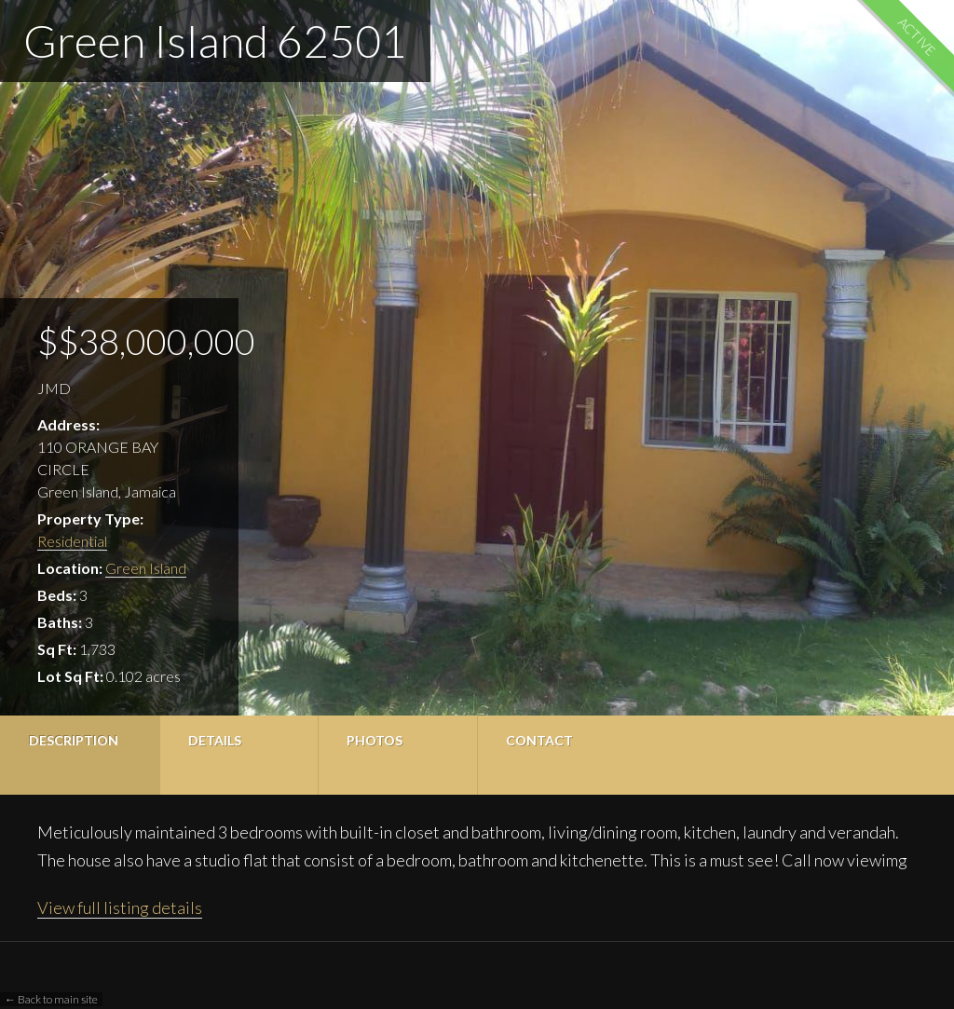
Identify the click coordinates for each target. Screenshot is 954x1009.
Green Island (145, 568)
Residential (72, 541)
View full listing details (119, 907)
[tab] (79, 755)
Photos (374, 740)
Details (214, 740)
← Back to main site (51, 999)
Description (73, 740)
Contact (539, 740)
